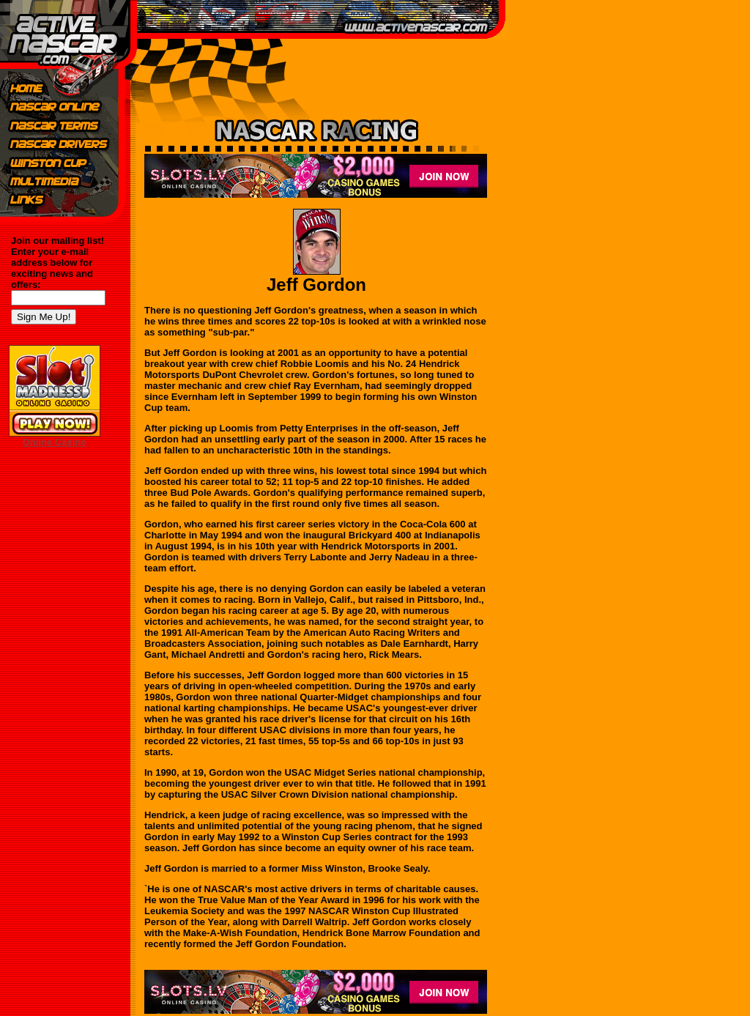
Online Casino (54, 442)
